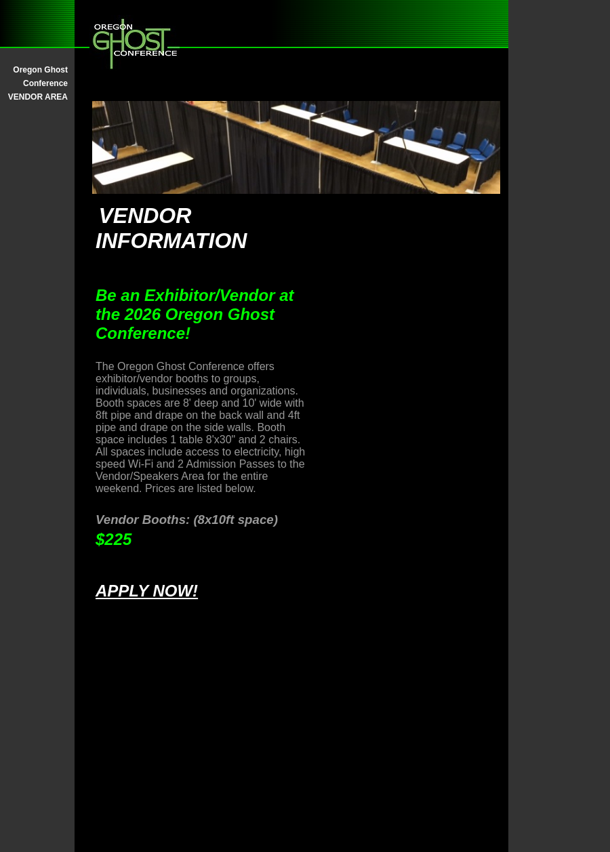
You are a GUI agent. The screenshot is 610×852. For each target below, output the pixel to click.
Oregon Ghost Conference (40, 76)
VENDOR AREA (38, 97)
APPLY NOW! (147, 591)
